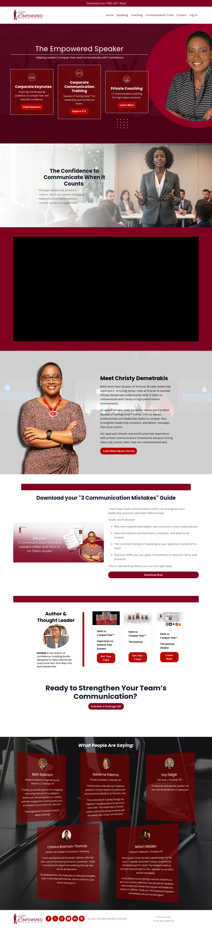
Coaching (137, 15)
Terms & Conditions (163, 920)
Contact (182, 15)
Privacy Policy (163, 917)
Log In (193, 15)
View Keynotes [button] (32, 107)
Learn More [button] (127, 105)
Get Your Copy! (106, 658)
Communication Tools (160, 15)
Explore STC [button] (79, 111)
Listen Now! (169, 657)
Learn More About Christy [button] (118, 451)
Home (110, 15)
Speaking (122, 15)
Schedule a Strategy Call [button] (106, 706)
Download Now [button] (153, 574)
